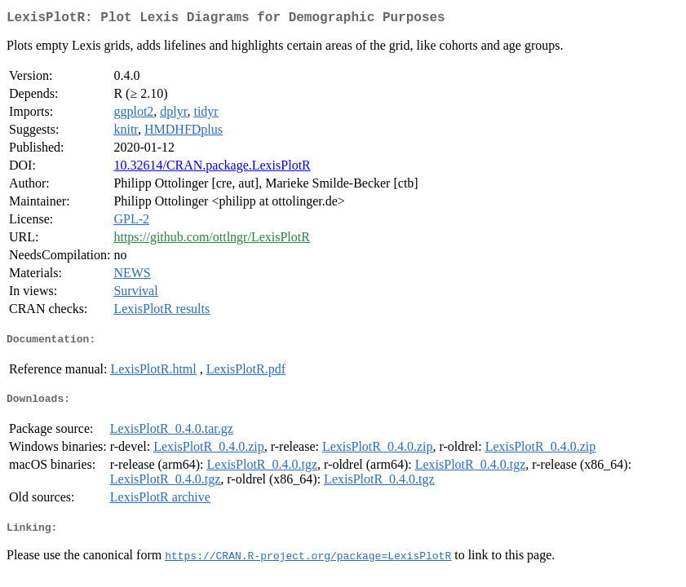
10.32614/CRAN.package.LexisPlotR (211, 168)
